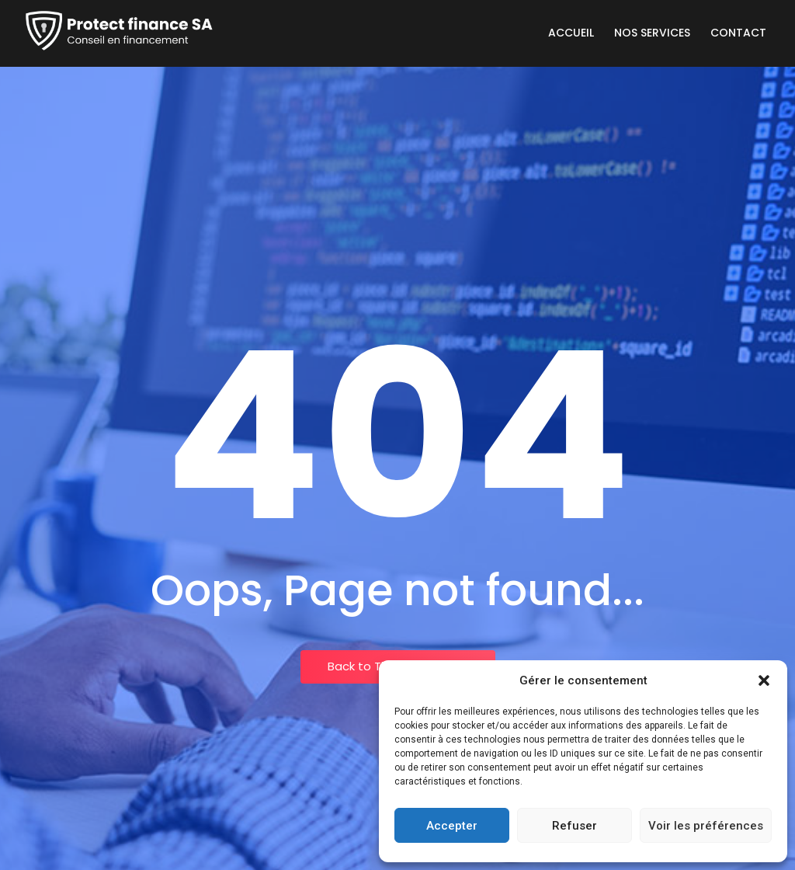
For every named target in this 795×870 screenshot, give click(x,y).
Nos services (652, 32)
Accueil (571, 32)
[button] (764, 680)
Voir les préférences (705, 826)
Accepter (451, 826)
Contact (738, 32)
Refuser (574, 826)
